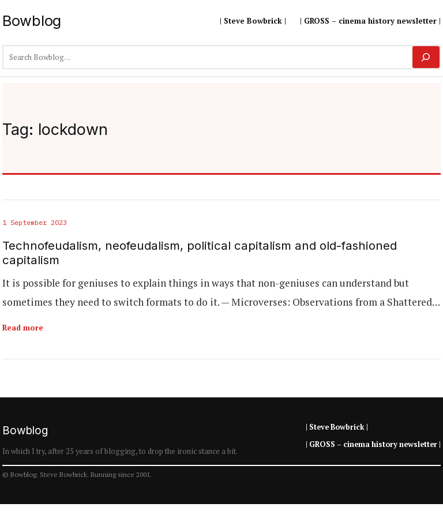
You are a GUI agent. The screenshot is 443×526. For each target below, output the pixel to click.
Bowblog (31, 20)
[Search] (426, 57)
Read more (22, 327)
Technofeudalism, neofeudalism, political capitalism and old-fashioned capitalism (199, 253)
